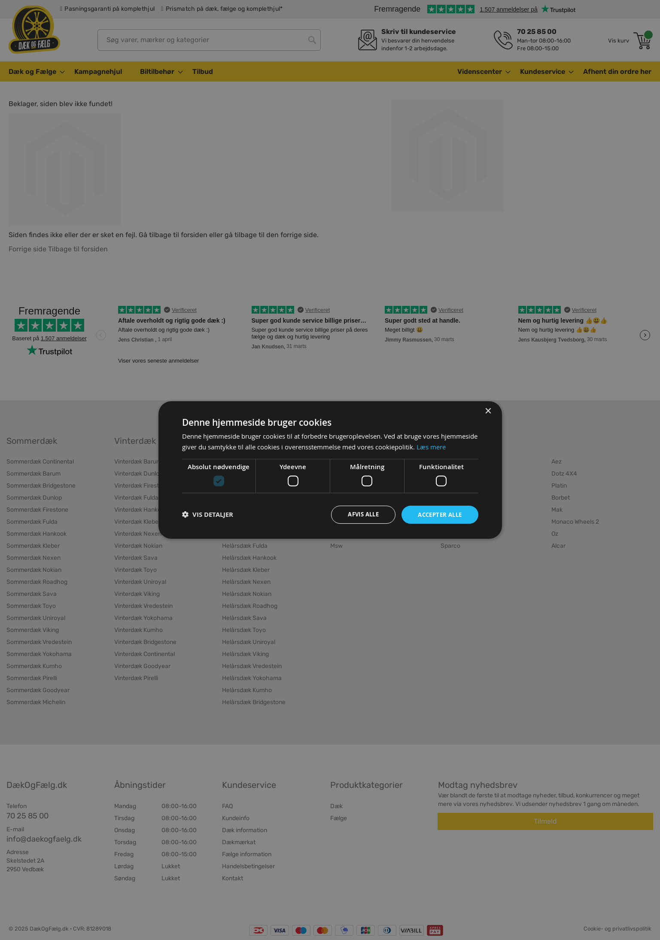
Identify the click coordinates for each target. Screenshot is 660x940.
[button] (207, 514)
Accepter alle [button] (437, 514)
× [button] (488, 411)
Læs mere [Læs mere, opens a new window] (431, 446)
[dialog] (330, 470)
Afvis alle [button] (356, 514)
